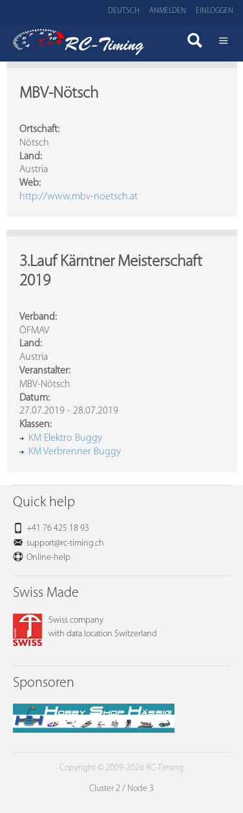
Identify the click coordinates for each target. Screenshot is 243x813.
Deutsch (124, 11)
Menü (223, 42)
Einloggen (214, 11)
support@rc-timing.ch (65, 543)
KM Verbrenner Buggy (74, 452)
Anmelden (167, 11)
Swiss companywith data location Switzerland (85, 627)
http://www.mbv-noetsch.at (78, 197)
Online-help (48, 557)
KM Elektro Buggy (65, 438)
